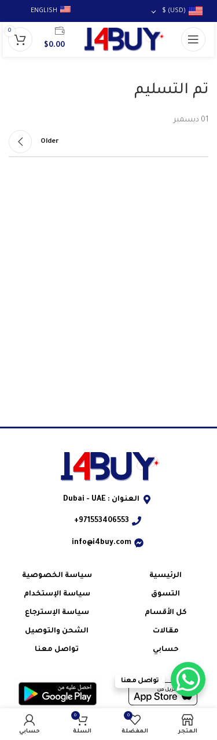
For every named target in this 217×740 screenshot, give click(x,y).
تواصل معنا (57, 650)
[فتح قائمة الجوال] (193, 39)
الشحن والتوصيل (57, 631)
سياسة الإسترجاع (57, 613)
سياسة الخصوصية (57, 576)
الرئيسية (165, 576)
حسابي (166, 650)
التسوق (165, 594)
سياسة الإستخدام (57, 594)
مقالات (166, 631)
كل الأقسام (166, 613)
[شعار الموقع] (123, 40)
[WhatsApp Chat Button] (188, 679)
